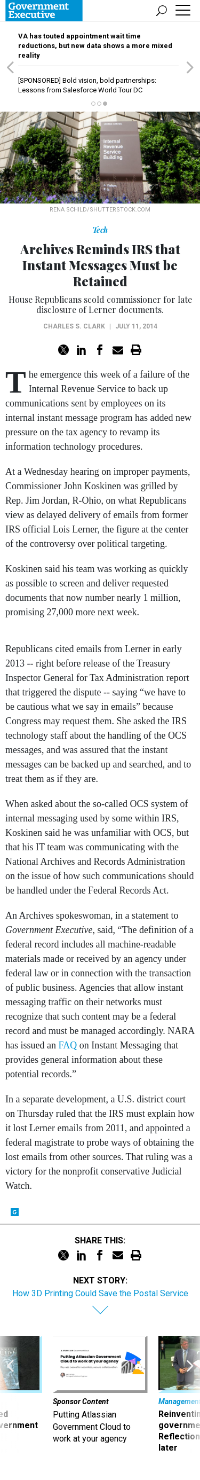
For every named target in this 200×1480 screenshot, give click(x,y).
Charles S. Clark (74, 326)
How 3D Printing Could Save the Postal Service (100, 1293)
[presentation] (10, 1394)
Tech (100, 230)
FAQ (67, 1045)
